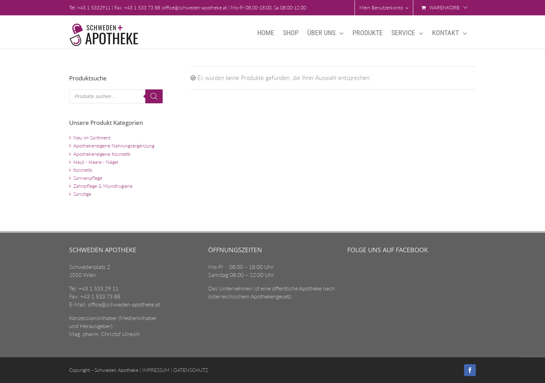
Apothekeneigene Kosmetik (102, 154)
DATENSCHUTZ (190, 370)
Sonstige (82, 194)
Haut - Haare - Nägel (95, 162)
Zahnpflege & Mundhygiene (102, 186)
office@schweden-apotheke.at (195, 7)
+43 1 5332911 (94, 7)
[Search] (154, 96)
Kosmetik (82, 170)
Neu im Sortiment (92, 138)
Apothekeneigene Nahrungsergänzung (113, 146)
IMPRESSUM (155, 370)
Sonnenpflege (87, 178)
